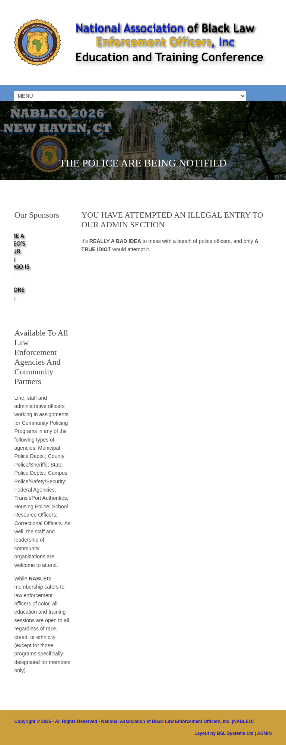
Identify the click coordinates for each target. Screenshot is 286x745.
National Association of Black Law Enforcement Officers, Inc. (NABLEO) (177, 721)
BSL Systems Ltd (235, 733)
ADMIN (264, 733)
